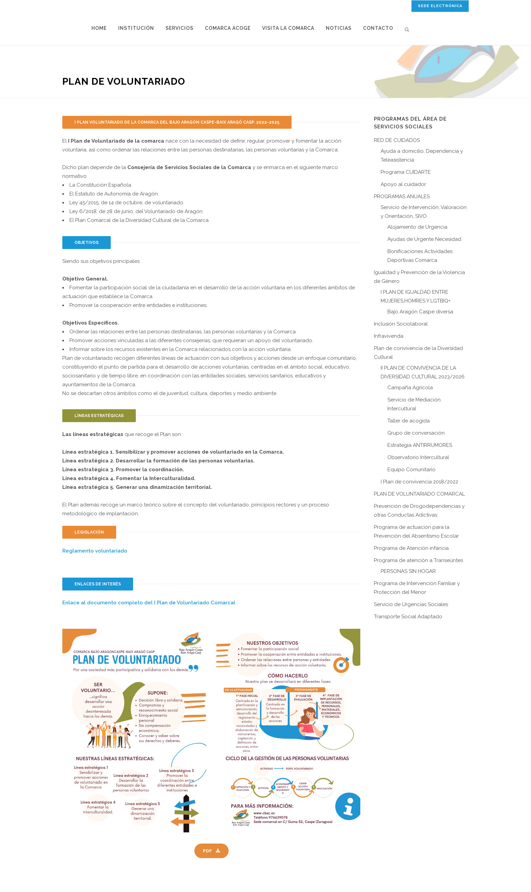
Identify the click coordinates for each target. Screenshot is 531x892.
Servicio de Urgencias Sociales (411, 604)
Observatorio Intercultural (418, 457)
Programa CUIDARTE (406, 172)
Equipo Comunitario (411, 469)
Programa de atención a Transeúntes (418, 560)
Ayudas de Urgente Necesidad (424, 239)
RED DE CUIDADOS (397, 140)
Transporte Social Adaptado (408, 617)
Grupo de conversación (416, 433)
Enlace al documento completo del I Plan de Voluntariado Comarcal (148, 603)
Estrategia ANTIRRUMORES (419, 445)
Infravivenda (388, 336)
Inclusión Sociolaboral (401, 324)
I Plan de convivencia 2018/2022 (419, 482)
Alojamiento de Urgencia (417, 227)
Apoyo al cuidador (403, 184)
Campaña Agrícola (410, 388)
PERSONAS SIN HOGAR (408, 571)
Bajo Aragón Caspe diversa (420, 312)
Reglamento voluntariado (94, 551)
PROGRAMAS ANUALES (402, 196)
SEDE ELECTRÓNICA (440, 6)
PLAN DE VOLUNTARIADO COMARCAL (419, 494)
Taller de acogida (408, 421)
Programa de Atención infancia (411, 548)
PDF (211, 850)
